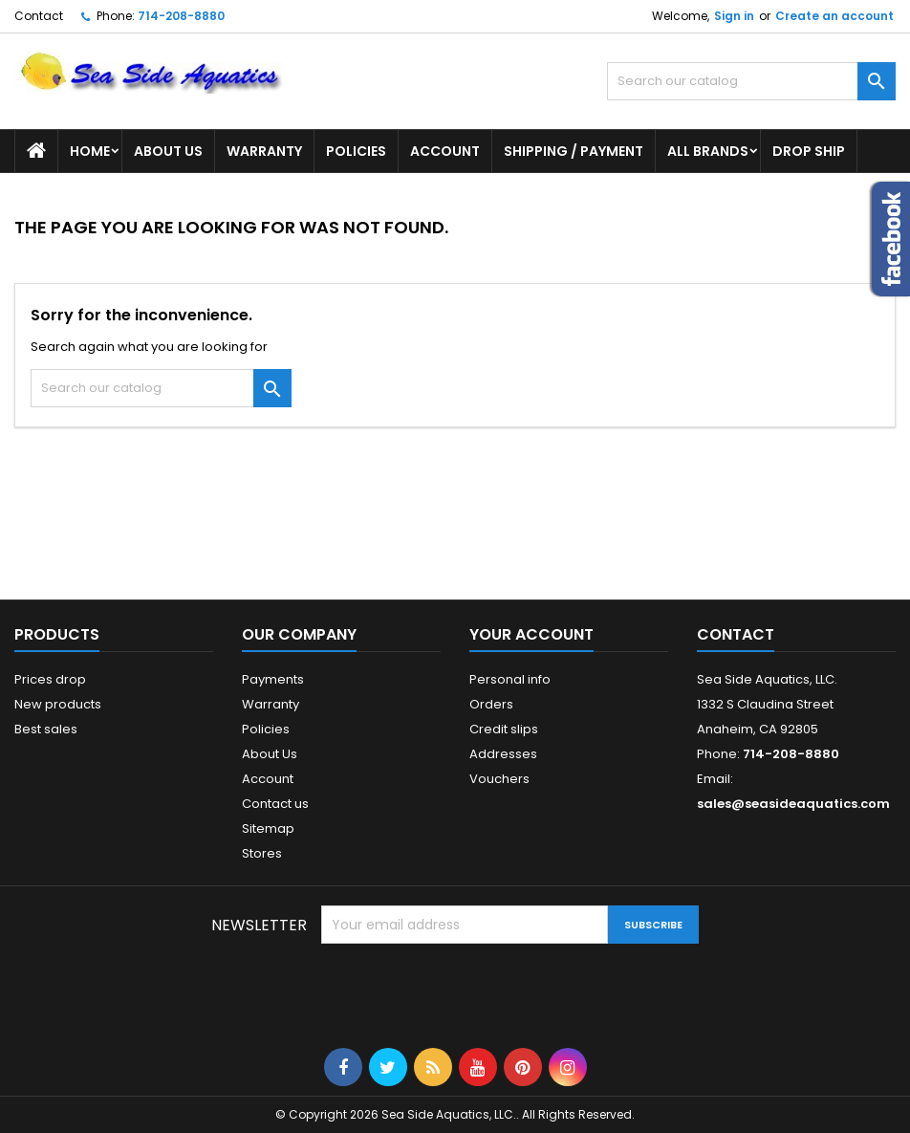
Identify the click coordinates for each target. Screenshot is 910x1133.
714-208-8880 (181, 16)
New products (57, 704)
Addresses (503, 754)
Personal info (510, 679)
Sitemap (268, 828)
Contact (38, 16)
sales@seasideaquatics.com (793, 804)
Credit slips (503, 729)
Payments (273, 679)
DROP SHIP (808, 151)
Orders (491, 704)
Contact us (275, 804)
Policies (356, 151)
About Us (168, 151)
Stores (262, 853)
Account (445, 151)
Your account (531, 634)
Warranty (264, 151)
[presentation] (466, 990)
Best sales (45, 729)
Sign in (734, 16)
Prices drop (50, 679)
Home (90, 151)
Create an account (834, 16)
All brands (707, 151)
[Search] (751, 81)
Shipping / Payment (573, 151)
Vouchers (499, 779)
